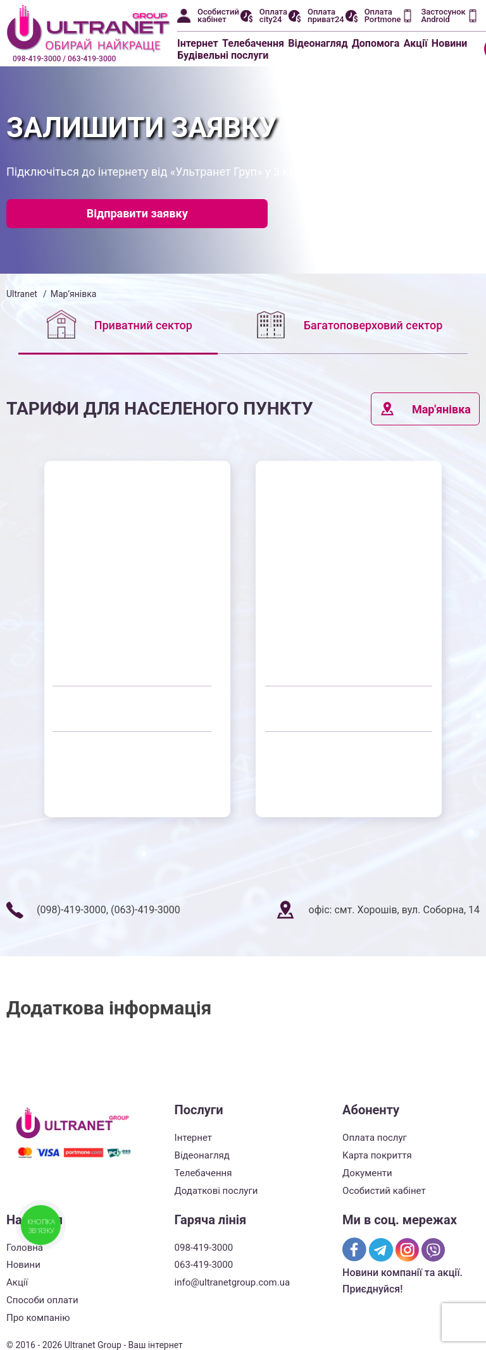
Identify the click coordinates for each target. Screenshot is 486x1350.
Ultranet (21, 294)
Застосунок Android (443, 16)
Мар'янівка (425, 409)
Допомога (376, 43)
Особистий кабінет (218, 16)
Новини (450, 43)
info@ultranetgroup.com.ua (232, 1282)
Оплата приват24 (326, 16)
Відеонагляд (317, 43)
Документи (367, 1173)
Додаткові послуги (216, 1190)
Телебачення (253, 43)
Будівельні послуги (222, 55)
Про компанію (38, 1317)
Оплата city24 (273, 16)
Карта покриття (377, 1155)
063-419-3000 (204, 1264)
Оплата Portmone (382, 16)
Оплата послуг (374, 1137)
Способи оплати (42, 1300)
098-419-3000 (204, 1247)
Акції (416, 43)
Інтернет (197, 43)
